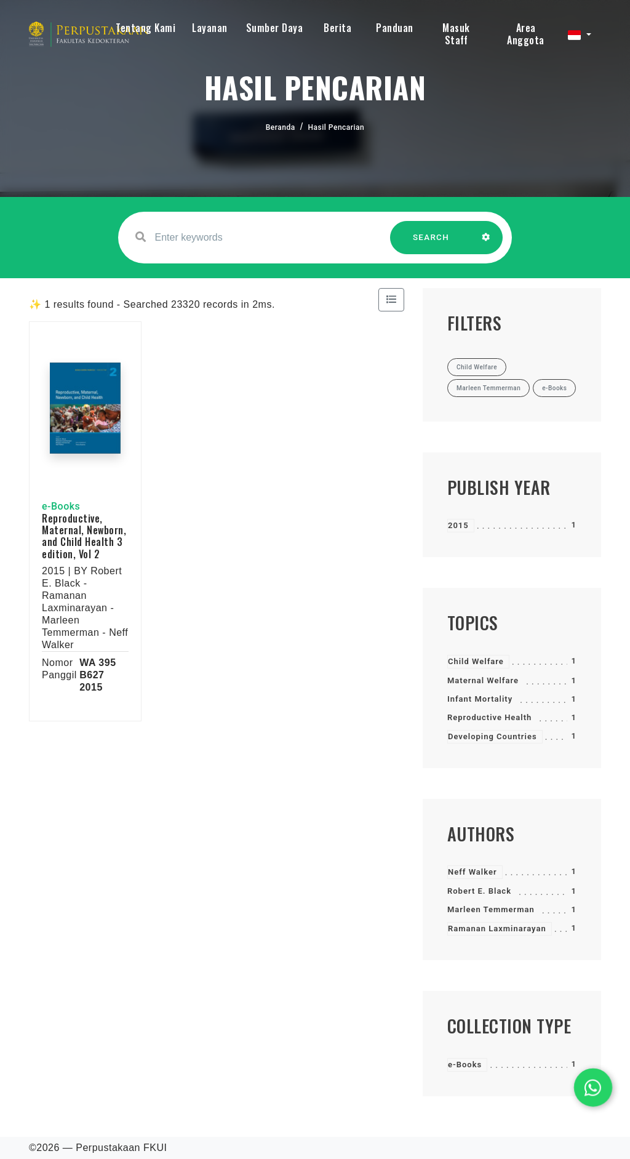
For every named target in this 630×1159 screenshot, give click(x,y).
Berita (337, 27)
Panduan (394, 27)
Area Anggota (525, 33)
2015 (458, 525)
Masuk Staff (456, 33)
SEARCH (431, 243)
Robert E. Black (479, 891)
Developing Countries (492, 736)
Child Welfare (476, 661)
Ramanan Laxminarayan (497, 928)
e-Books (465, 1064)
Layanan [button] (210, 27)
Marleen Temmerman (491, 909)
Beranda (280, 127)
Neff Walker (472, 871)
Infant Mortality (479, 699)
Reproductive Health (489, 717)
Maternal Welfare (483, 680)
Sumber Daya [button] (274, 27)
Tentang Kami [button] (145, 27)
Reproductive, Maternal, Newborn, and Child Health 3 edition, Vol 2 (84, 536)
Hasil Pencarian (336, 127)
